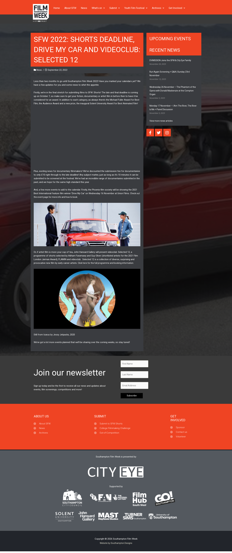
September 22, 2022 (58, 70)
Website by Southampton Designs (116, 544)
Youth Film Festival (135, 8)
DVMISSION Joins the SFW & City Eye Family (171, 60)
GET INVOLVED (177, 419)
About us (41, 418)
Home (56, 8)
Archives (158, 8)
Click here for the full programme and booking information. (107, 263)
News (84, 8)
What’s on (98, 8)
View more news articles (161, 120)
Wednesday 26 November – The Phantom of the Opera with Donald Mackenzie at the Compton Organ (173, 91)
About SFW (70, 8)
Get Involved (177, 8)
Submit (114, 8)
